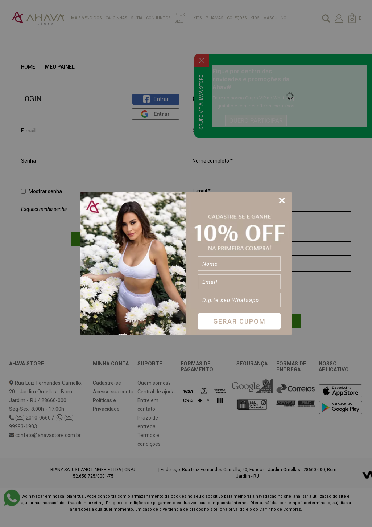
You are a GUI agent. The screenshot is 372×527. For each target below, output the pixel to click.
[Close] (283, 200)
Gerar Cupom (239, 321)
